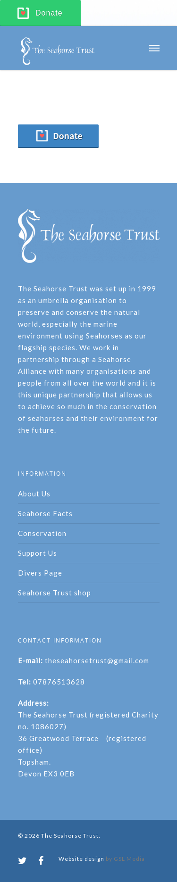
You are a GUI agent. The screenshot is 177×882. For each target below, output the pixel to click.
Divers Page (40, 573)
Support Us (37, 553)
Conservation (42, 533)
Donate (49, 13)
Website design (81, 858)
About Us (34, 493)
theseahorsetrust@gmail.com (97, 660)
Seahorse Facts (45, 513)
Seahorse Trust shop (54, 592)
